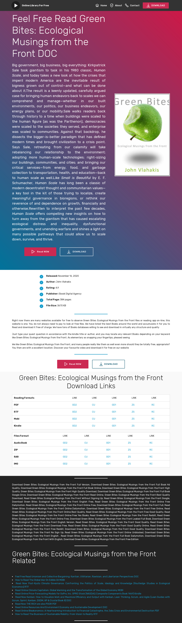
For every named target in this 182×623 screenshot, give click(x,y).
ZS (133, 404)
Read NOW (40, 252)
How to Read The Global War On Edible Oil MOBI (40, 580)
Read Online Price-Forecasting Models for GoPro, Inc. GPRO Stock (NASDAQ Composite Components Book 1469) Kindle (78, 593)
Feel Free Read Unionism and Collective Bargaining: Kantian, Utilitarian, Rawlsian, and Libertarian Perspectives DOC (77, 576)
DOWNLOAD (155, 5)
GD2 (74, 404)
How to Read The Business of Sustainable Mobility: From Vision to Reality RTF (56, 614)
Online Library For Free (35, 5)
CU (93, 404)
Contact (132, 5)
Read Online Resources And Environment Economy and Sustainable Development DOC (61, 607)
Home (101, 5)
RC (153, 404)
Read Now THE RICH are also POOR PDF (36, 604)
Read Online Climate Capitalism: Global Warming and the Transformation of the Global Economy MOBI (69, 590)
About (116, 5)
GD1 (114, 404)
